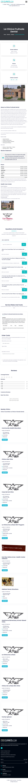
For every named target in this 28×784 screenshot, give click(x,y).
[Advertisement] (14, 15)
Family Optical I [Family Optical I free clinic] (7, 717)
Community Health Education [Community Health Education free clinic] (11, 428)
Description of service (6, 351)
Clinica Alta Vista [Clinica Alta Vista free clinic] (7, 459)
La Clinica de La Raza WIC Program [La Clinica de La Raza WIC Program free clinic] (13, 525)
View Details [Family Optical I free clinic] (5, 730)
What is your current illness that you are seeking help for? (13, 250)
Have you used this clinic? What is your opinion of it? (13, 293)
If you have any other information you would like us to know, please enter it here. (13, 276)
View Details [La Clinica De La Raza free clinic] (5, 666)
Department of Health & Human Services (7, 756)
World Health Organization (5, 752)
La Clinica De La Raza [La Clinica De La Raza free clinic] (8, 654)
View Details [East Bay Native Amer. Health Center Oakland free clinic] (5, 570)
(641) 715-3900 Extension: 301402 (19, 4)
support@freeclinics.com (16, 5)
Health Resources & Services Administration (8, 754)
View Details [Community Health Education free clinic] (5, 439)
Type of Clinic (4, 346)
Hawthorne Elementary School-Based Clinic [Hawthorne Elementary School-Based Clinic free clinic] (14, 621)
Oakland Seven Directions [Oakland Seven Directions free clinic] (10, 589)
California (8, 34)
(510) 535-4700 (14, 65)
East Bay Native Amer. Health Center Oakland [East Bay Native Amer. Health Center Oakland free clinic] (13, 557)
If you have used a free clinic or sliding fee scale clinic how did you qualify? (13, 259)
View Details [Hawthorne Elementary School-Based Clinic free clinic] (5, 635)
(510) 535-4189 (13, 67)
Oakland (12, 34)
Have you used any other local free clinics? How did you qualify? (13, 285)
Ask (23, 244)
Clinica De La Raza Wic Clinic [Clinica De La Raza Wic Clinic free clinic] (11, 686)
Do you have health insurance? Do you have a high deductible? (13, 268)
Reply (24, 254)
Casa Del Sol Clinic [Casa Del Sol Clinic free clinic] (8, 492)
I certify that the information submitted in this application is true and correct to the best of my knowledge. (14, 361)
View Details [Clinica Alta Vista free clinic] (5, 472)
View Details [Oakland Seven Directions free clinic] (5, 600)
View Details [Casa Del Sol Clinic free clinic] (5, 505)
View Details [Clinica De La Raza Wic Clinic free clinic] (5, 697)
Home (5, 34)
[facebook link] (2, 748)
